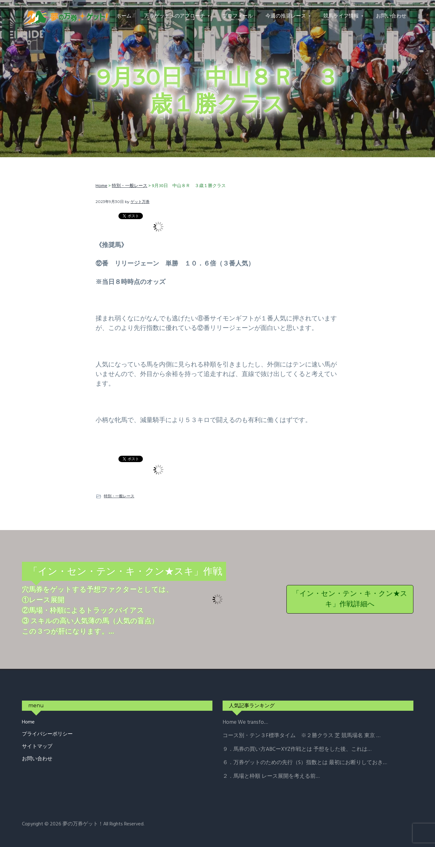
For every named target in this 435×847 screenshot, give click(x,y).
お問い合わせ (37, 759)
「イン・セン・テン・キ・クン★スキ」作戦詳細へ (349, 599)
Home (28, 722)
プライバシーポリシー (47, 734)
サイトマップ (37, 747)
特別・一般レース (119, 496)
